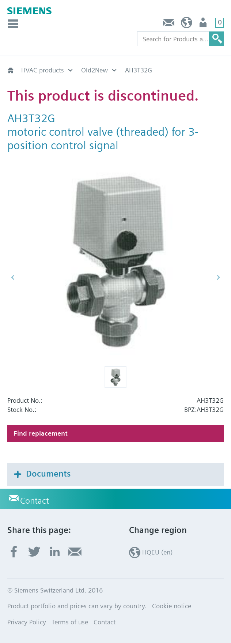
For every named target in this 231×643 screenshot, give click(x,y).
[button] (115, 377)
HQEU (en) (186, 24)
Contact (169, 24)
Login (204, 24)
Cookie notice (171, 606)
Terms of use (70, 622)
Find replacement (41, 433)
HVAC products (42, 70)
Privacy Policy (26, 622)
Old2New (94, 70)
